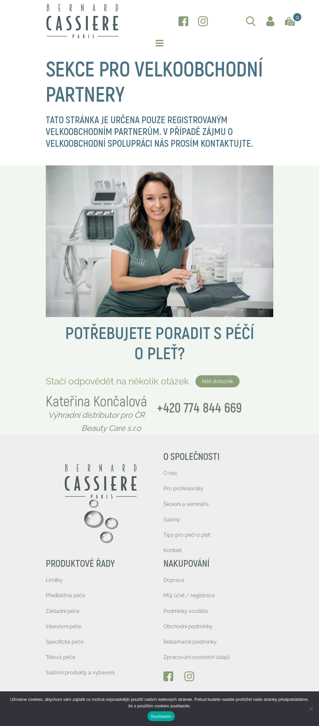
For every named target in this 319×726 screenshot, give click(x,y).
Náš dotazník (217, 381)
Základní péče (62, 611)
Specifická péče (65, 642)
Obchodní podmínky (187, 626)
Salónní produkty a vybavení (80, 672)
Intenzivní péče (63, 626)
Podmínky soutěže (185, 611)
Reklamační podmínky (190, 642)
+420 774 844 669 (199, 408)
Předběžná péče (65, 595)
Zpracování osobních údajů (196, 657)
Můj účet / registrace (189, 595)
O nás (170, 473)
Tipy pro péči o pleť (186, 535)
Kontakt (172, 550)
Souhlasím (161, 716)
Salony (171, 519)
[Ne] (311, 708)
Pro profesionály (183, 488)
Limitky (54, 580)
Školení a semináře (186, 504)
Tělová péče (60, 657)
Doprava (173, 580)
